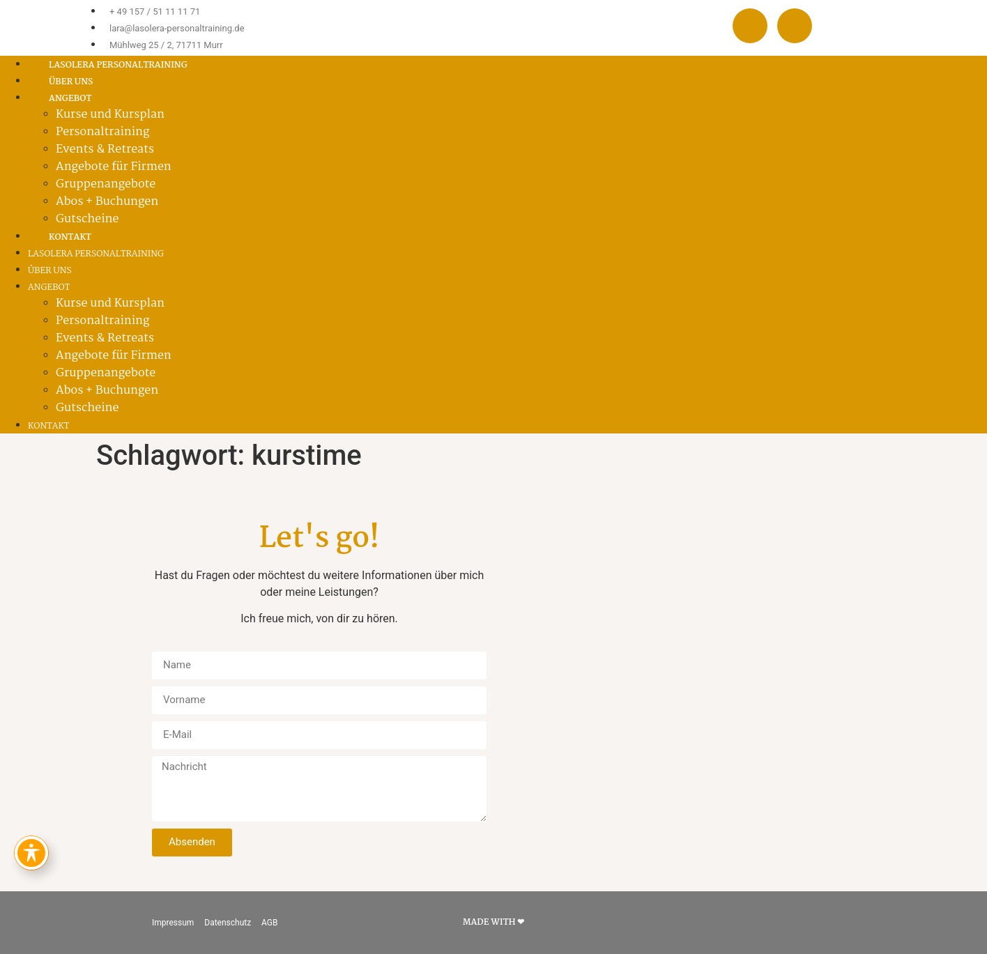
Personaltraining (102, 132)
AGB (269, 923)
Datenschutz (227, 923)
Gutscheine (87, 219)
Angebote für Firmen (113, 166)
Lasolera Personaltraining (118, 65)
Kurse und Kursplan (110, 114)
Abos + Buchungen (107, 201)
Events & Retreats (105, 149)
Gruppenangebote (105, 184)
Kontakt (70, 237)
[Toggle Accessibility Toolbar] (31, 853)
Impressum (173, 923)
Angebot (49, 287)
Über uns (71, 82)
